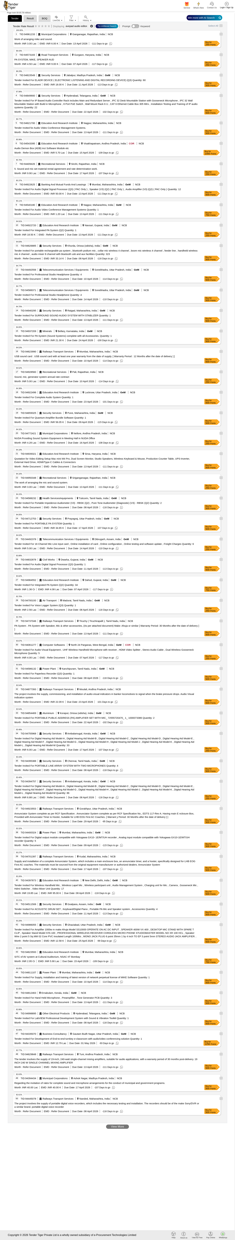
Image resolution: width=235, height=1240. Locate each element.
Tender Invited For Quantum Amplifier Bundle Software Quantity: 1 (50, 417)
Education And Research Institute (59, 123)
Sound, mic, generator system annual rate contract (41, 376)
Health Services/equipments (58, 498)
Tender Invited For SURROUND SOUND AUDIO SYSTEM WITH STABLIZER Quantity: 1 (62, 315)
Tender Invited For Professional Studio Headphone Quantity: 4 (48, 274)
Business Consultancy (55, 1033)
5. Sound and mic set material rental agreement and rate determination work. (56, 168)
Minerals (47, 331)
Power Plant (49, 668)
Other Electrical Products (56, 1013)
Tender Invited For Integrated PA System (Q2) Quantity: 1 (45, 230)
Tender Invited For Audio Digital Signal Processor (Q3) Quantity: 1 (50, 564)
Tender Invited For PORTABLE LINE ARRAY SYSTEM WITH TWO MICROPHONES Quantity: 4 (66, 765)
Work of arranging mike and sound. (33, 39)
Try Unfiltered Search (107, 26)
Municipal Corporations (53, 34)
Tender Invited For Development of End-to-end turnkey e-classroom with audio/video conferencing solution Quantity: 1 (78, 1038)
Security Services (50, 75)
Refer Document (31, 84)
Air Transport (50, 600)
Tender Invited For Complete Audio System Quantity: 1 (43, 397)
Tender (15, 18)
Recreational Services (53, 163)
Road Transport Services (54, 54)
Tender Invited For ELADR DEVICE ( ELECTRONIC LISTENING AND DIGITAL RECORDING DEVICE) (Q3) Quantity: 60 (80, 80)
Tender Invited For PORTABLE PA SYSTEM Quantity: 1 (44, 523)
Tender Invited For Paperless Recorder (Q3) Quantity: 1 (44, 673)
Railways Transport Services (58, 351)
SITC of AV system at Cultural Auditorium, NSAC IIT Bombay (47, 956)
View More (118, 1126)
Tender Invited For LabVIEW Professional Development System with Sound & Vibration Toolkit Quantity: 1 (71, 1018)
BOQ (44, 18)
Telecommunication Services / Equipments (66, 269)
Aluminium (48, 713)
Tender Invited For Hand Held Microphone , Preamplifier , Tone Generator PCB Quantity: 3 (63, 997)
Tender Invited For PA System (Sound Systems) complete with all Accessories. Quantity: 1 (63, 335)
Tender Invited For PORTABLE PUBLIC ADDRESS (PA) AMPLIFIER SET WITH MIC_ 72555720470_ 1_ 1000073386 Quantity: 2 (84, 717)
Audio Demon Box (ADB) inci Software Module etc (41, 148)
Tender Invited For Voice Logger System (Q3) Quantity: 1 (45, 605)
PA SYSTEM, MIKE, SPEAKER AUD (34, 59)
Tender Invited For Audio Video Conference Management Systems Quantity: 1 (56, 209)
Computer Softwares (54, 644)
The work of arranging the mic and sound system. (41, 482)
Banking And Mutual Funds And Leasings (63, 184)
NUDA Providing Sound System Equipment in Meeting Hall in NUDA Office (54, 438)
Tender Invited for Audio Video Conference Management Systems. (50, 127)
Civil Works (49, 559)
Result (30, 18)
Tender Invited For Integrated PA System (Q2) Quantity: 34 (46, 585)
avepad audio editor (76, 26)
